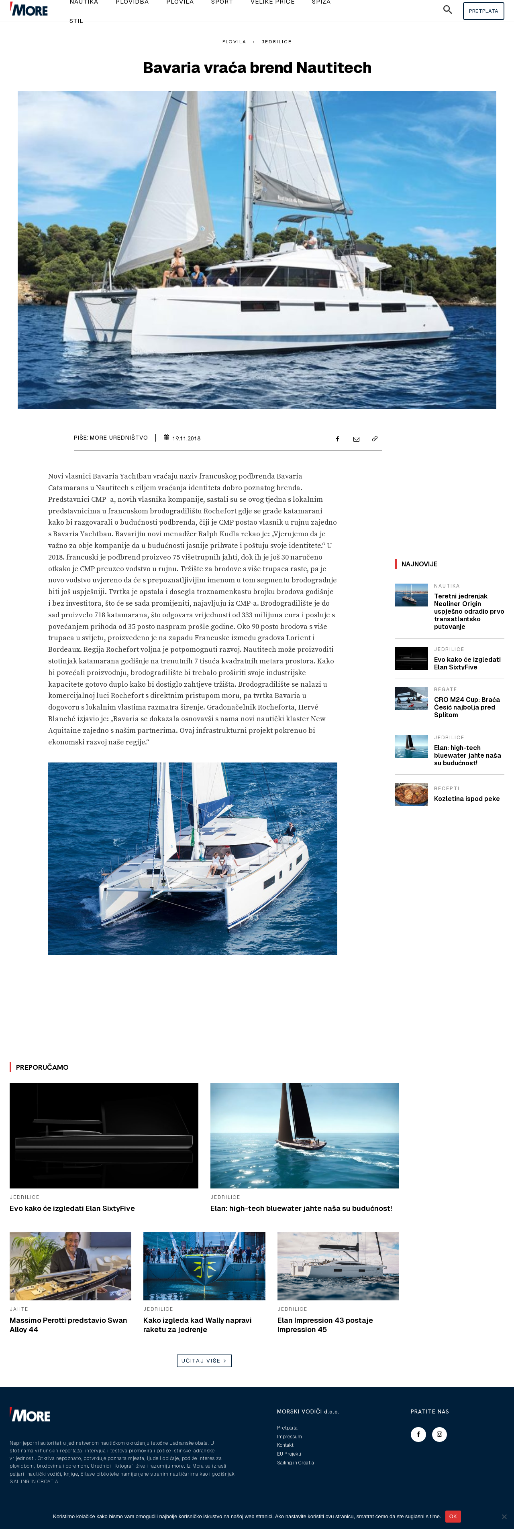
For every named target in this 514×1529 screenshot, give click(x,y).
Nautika (447, 586)
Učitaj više (204, 1360)
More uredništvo (119, 437)
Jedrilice (276, 42)
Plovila (234, 42)
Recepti (447, 788)
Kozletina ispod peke (467, 799)
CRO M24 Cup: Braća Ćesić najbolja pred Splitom (467, 707)
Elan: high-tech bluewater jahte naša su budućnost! (301, 1208)
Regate (445, 689)
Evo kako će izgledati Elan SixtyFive (72, 1208)
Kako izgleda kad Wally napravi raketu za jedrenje (197, 1325)
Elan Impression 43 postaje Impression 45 (325, 1325)
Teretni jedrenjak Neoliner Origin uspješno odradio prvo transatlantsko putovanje (469, 611)
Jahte (19, 1309)
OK (453, 1516)
